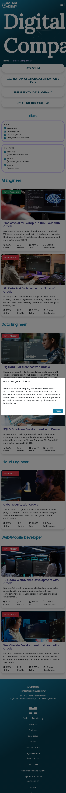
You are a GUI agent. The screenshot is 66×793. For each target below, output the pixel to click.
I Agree (58, 411)
